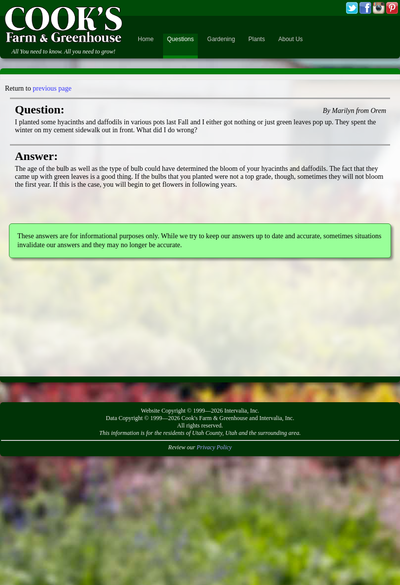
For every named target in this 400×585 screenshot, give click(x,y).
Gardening (221, 39)
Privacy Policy (214, 447)
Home (146, 39)
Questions (180, 39)
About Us (290, 39)
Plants (256, 39)
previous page (52, 88)
